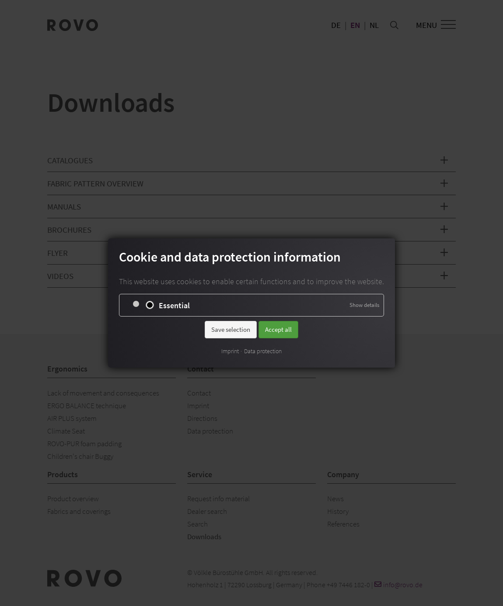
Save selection (230, 329)
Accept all (278, 329)
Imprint (230, 351)
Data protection (263, 351)
